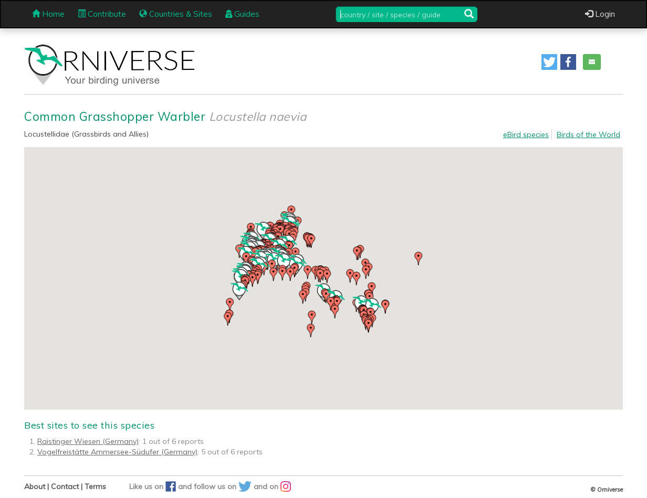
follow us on (224, 486)
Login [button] (600, 14)
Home (48, 14)
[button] (549, 62)
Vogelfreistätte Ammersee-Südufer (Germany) (117, 451)
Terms (95, 486)
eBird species (526, 134)
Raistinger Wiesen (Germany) (88, 441)
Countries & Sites (175, 14)
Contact (65, 486)
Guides (242, 14)
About (34, 486)
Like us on (153, 486)
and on (272, 486)
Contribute (102, 14)
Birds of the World (588, 134)
